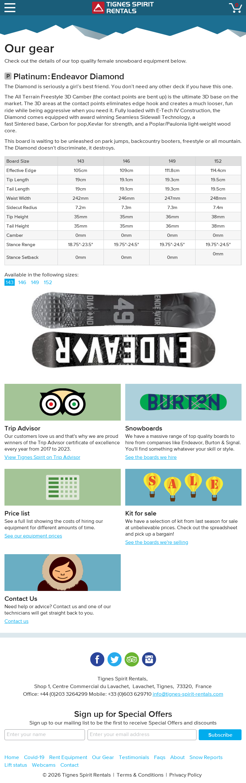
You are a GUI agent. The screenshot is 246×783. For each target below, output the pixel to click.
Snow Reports (206, 757)
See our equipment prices (33, 536)
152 (48, 282)
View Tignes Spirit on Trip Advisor (42, 457)
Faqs (159, 757)
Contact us (16, 621)
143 (9, 282)
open (10, 6)
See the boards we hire (151, 457)
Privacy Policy (185, 775)
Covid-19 (34, 757)
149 (35, 282)
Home (11, 757)
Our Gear (103, 757)
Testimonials (134, 757)
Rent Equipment (68, 757)
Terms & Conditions (140, 775)
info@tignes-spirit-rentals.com (188, 694)
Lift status (15, 765)
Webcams (44, 765)
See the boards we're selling (156, 542)
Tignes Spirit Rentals (123, 7)
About (177, 757)
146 (22, 282)
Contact (69, 765)
